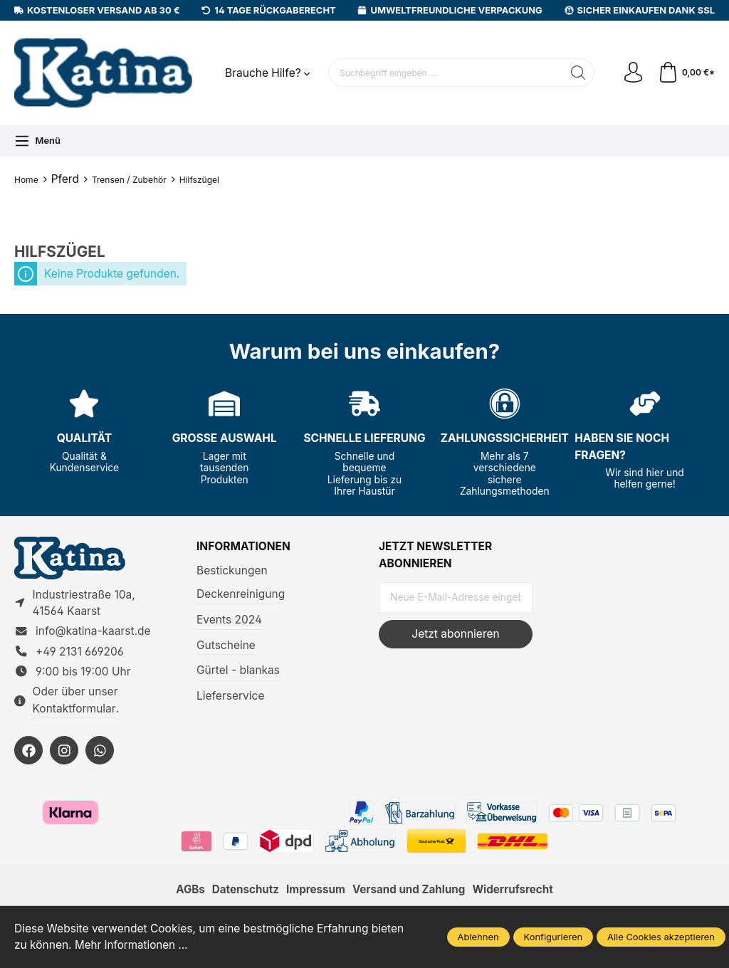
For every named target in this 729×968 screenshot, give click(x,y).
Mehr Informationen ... (132, 945)
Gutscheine (226, 645)
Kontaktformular (74, 710)
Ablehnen (478, 936)
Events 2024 (229, 619)
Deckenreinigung (240, 594)
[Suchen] (577, 72)
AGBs (187, 892)
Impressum (315, 892)
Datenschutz (243, 892)
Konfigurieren (553, 936)
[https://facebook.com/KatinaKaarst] (28, 752)
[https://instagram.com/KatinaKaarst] (64, 752)
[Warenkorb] (686, 73)
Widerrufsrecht (515, 892)
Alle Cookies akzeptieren (661, 936)
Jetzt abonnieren (455, 634)
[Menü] (37, 141)
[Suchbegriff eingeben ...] (445, 72)
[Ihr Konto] (632, 73)
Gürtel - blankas (238, 670)
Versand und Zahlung (409, 892)
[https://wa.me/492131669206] (99, 752)
